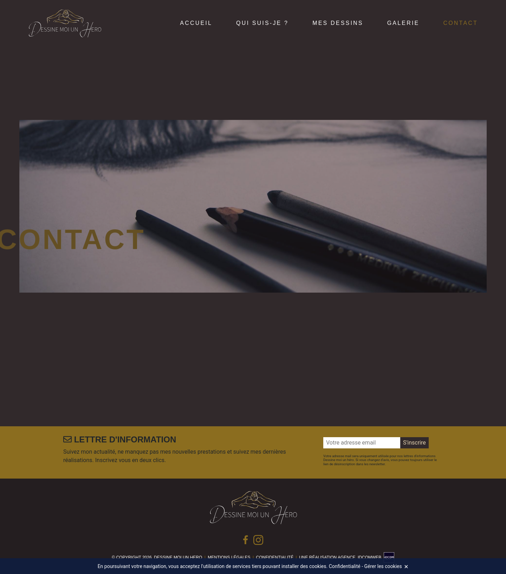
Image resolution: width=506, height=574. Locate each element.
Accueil (196, 23)
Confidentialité (275, 557)
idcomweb (369, 557)
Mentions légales (229, 557)
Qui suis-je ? (262, 23)
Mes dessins (337, 23)
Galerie (403, 23)
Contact (460, 23)
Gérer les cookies (383, 566)
